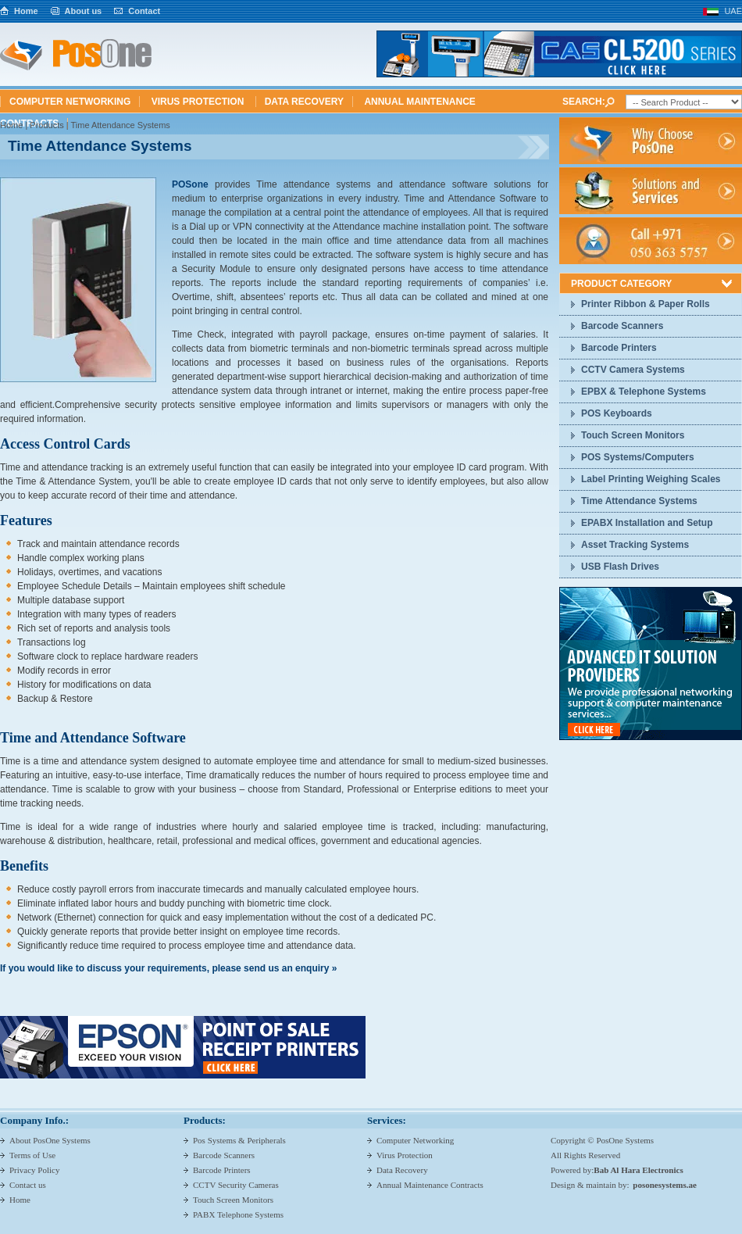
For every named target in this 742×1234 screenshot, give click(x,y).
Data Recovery (304, 101)
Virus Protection (199, 101)
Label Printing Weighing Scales (650, 479)
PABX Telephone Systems (238, 1214)
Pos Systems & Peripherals (239, 1140)
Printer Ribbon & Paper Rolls (645, 304)
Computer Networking (69, 101)
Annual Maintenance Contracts (429, 1184)
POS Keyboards (616, 413)
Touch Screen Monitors (632, 435)
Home (26, 11)
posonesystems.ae (665, 1184)
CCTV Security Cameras (236, 1184)
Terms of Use (32, 1155)
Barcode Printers (619, 347)
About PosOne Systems (50, 1140)
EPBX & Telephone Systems (643, 391)
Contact (144, 11)
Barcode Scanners (622, 325)
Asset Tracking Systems (635, 544)
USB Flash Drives (620, 566)
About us (83, 11)
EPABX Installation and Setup (646, 522)
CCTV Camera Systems (633, 369)
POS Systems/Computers (637, 457)
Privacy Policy (34, 1170)
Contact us (27, 1184)
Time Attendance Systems (639, 500)
